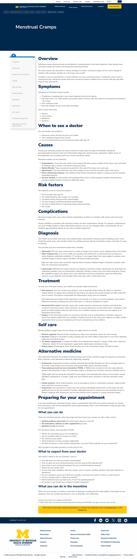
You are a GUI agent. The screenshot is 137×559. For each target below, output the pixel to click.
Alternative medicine (19, 118)
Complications (17, 93)
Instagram (119, 520)
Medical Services (60, 6)
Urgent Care (105, 530)
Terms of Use (110, 502)
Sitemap (62, 557)
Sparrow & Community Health (80, 534)
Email (125, 520)
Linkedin (100, 520)
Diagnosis (16, 100)
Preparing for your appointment (19, 125)
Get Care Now (114, 6)
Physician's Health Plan (109, 538)
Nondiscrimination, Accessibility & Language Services (103, 555)
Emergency (74, 542)
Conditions (41, 12)
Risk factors (16, 87)
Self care (15, 112)
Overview (15, 62)
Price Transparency (76, 546)
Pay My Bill (67, 1)
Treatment (16, 106)
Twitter (113, 520)
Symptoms (16, 68)
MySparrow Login (98, 1)
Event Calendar (106, 546)
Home (6, 12)
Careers (87, 1)
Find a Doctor (73, 7)
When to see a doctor (20, 74)
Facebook (95, 520)
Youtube (107, 520)
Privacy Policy (128, 555)
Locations (101, 6)
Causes (14, 81)
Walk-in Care (105, 534)
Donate (58, 1)
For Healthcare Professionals (110, 542)
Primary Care (74, 538)
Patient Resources (86, 6)
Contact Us (43, 546)
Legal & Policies (77, 555)
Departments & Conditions (22, 12)
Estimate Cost (77, 1)
